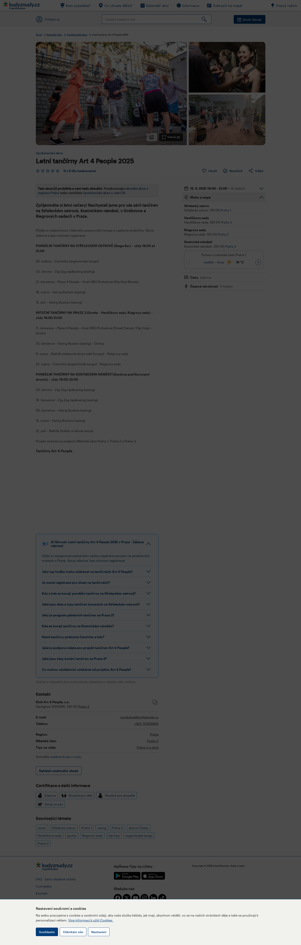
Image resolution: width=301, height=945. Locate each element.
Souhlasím (47, 932)
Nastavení (98, 932)
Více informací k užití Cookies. (90, 920)
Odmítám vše (73, 932)
